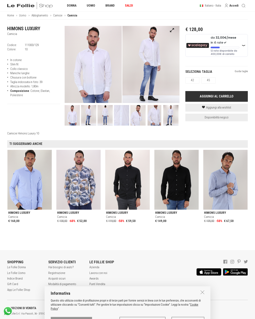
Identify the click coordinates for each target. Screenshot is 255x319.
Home (10, 15)
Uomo (22, 15)
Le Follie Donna (16, 267)
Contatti (94, 290)
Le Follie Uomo (16, 273)
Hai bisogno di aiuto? (61, 267)
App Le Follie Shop (18, 290)
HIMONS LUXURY (23, 28)
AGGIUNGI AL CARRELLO (216, 96)
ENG (146, 313)
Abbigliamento (39, 15)
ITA (141, 313)
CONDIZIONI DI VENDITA (21, 308)
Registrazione (56, 273)
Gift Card (12, 284)
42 (192, 80)
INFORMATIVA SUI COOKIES (108, 308)
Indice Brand (15, 278)
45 (208, 80)
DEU (151, 313)
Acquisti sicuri (57, 278)
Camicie (57, 15)
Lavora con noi (98, 273)
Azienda (94, 267)
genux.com (131, 313)
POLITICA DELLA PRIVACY (63, 308)
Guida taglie (241, 71)
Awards (94, 278)
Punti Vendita (97, 284)
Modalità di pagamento (62, 284)
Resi (51, 290)
